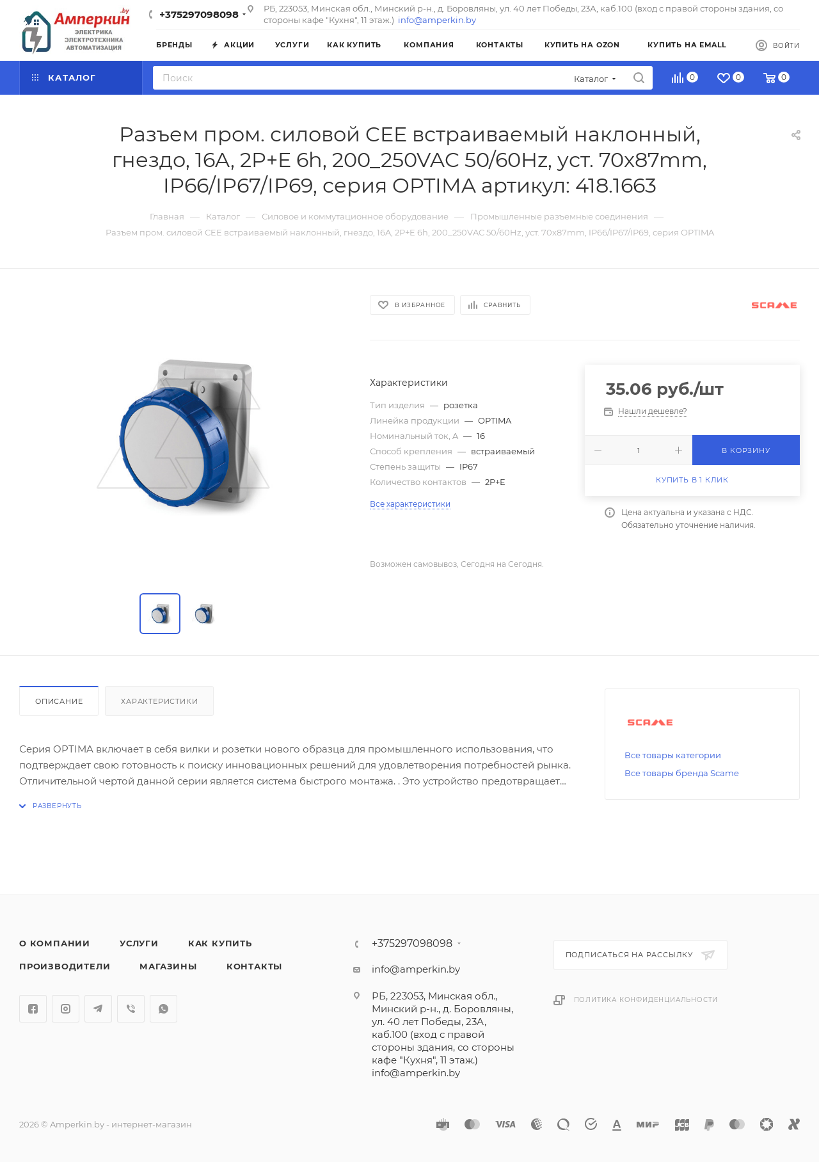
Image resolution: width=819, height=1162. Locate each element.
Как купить (220, 943)
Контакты (254, 966)
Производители (64, 966)
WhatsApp (163, 1009)
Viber (131, 1009)
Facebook (33, 1009)
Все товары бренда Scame (681, 773)
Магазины (167, 966)
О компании (54, 943)
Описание (59, 701)
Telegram (98, 1009)
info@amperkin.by (437, 20)
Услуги (139, 943)
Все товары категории (672, 755)
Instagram (65, 1009)
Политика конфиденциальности (646, 1000)
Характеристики (159, 701)
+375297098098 (199, 14)
